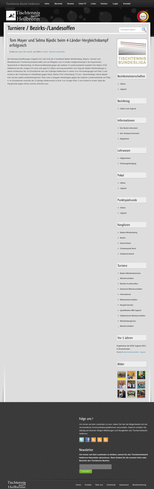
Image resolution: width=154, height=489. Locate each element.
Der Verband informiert (129, 133)
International (125, 294)
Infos (46, 4)
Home (78, 485)
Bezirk (122, 238)
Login (115, 4)
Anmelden (85, 471)
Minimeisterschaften (128, 300)
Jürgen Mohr (23, 52)
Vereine (70, 4)
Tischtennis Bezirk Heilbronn (23, 3)
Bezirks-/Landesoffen (129, 284)
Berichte (58, 4)
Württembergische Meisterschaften (128, 323)
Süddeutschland (127, 254)
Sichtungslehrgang (128, 164)
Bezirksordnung (139, 485)
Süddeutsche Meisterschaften (132, 316)
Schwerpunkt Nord (128, 249)
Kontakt (126, 4)
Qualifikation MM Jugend (130, 310)
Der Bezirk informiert (129, 128)
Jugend (123, 89)
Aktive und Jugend (128, 109)
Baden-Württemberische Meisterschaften (130, 275)
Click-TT (82, 4)
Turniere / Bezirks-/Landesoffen (53, 52)
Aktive (122, 84)
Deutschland (125, 243)
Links (93, 4)
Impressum (124, 485)
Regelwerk (124, 139)
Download (111, 485)
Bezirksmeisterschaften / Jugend (133, 352)
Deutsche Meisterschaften (131, 289)
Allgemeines (125, 158)
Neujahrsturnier (126, 305)
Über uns (99, 485)
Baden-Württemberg (128, 233)
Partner (104, 4)
